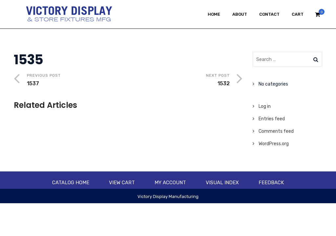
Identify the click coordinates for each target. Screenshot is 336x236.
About (239, 14)
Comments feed (276, 131)
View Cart (122, 183)
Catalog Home (70, 183)
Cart (298, 14)
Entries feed (272, 119)
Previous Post (77, 80)
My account (170, 183)
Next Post (179, 80)
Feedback (271, 183)
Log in (265, 106)
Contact (269, 14)
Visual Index (222, 183)
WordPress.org (274, 144)
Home (214, 14)
